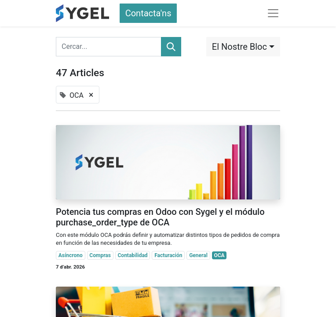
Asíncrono (70, 255)
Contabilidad (133, 255)
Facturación (168, 255)
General (198, 255)
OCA (219, 255)
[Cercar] (171, 46)
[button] (243, 46)
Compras (100, 255)
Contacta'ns (148, 13)
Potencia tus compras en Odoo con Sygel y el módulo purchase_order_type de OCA (160, 217)
